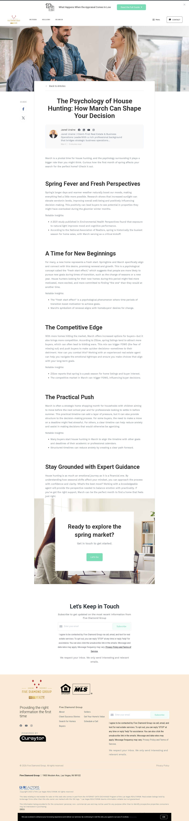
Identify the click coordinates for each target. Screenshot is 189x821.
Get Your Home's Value (94, 716)
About (61, 712)
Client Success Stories (69, 716)
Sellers (46, 19)
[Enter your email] (87, 626)
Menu (156, 19)
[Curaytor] (33, 741)
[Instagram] (31, 725)
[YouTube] (26, 725)
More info (133, 817)
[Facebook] (21, 725)
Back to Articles (57, 86)
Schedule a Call (91, 721)
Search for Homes (67, 721)
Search (59, 19)
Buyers (33, 19)
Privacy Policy (162, 765)
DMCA (22, 809)
